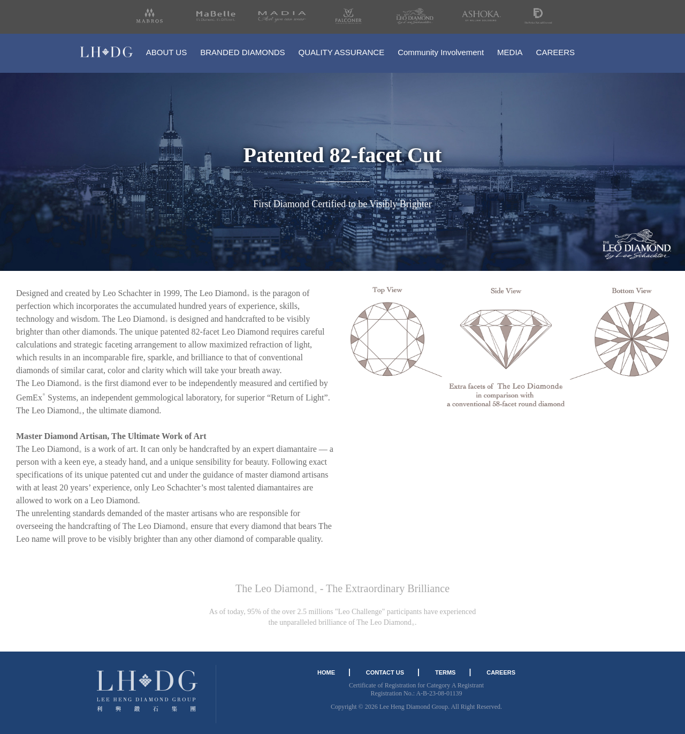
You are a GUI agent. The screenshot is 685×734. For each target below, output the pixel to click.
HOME (326, 672)
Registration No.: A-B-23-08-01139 (416, 693)
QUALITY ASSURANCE (342, 52)
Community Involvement (441, 52)
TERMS (445, 672)
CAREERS (555, 52)
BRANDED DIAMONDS (242, 52)
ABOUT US (166, 52)
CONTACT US (385, 672)
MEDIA (510, 52)
